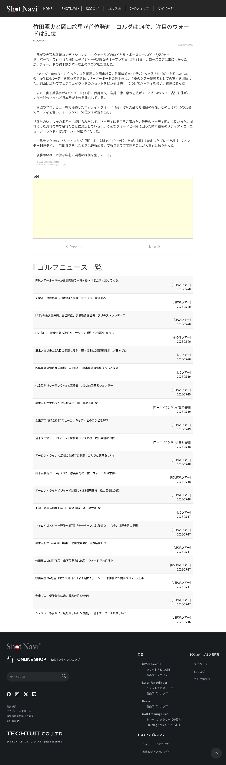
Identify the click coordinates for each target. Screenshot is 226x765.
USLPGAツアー (39, 40)
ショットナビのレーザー (161, 688)
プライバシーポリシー (19, 711)
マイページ (166, 8)
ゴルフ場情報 (202, 679)
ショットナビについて (155, 744)
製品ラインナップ (157, 675)
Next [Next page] (154, 246)
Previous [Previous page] (74, 246)
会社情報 (13, 721)
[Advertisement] (113, 208)
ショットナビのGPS (158, 669)
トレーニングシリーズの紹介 (163, 719)
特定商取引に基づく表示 (20, 716)
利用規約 (11, 706)
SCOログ (92, 8)
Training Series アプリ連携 (163, 725)
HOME (47, 8)
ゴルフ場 (114, 8)
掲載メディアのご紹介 (155, 752)
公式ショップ (139, 8)
